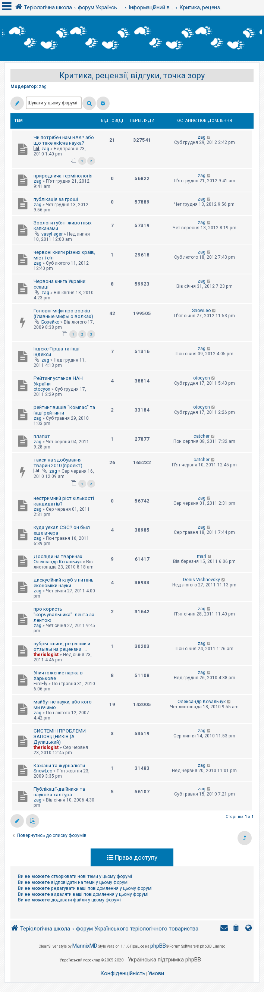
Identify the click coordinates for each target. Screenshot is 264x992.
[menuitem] (237, 929)
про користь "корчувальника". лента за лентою (64, 614)
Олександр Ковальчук (58, 561)
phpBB (158, 945)
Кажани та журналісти (59, 765)
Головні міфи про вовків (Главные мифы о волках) (63, 313)
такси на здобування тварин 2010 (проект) (58, 462)
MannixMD (84, 945)
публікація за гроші (56, 199)
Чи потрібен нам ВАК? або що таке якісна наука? (64, 140)
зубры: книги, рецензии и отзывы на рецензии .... (62, 646)
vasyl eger (52, 234)
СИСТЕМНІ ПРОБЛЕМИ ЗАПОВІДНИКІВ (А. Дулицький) (60, 736)
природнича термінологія (63, 176)
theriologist (46, 654)
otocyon (42, 389)
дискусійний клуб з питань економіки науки (64, 582)
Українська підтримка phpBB (164, 959)
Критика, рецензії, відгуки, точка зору (132, 75)
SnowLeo (201, 310)
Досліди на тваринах (58, 556)
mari (201, 556)
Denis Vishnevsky (201, 579)
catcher (202, 436)
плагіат (42, 436)
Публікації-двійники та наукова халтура (59, 791)
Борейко (50, 322)
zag (43, 86)
